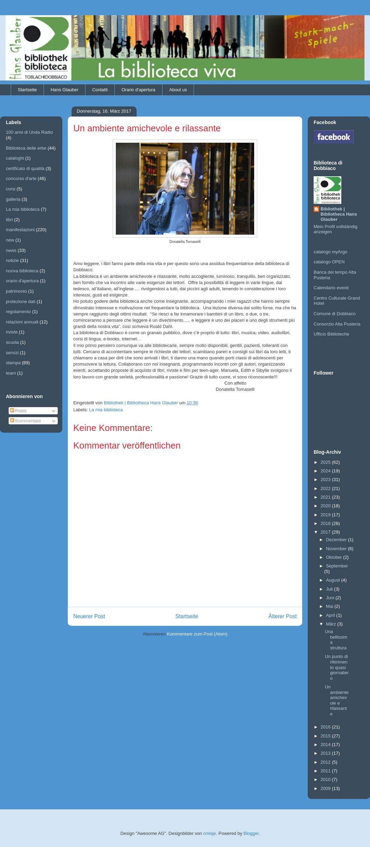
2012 (326, 762)
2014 (326, 744)
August (333, 580)
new (10, 240)
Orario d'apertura (138, 89)
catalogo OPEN (329, 261)
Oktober (334, 557)
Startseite (27, 89)
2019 (326, 514)
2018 (326, 523)
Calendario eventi (331, 287)
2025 (326, 462)
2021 (326, 497)
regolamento (18, 311)
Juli (330, 589)
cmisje (209, 833)
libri (9, 219)
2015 (326, 735)
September (337, 565)
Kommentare (25, 420)
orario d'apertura (22, 280)
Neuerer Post (89, 616)
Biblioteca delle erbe (26, 148)
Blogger (251, 833)
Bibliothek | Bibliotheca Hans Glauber (339, 214)
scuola (12, 342)
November (337, 548)
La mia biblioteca (106, 409)
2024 (326, 470)
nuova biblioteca (22, 270)
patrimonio (16, 291)
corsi (10, 188)
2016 (326, 727)
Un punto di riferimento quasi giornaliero (336, 667)
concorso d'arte (21, 178)
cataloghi (15, 158)
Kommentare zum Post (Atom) (197, 634)
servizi (12, 352)
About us (178, 89)
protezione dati (20, 301)
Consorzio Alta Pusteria (337, 324)
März (331, 624)
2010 (326, 779)
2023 (326, 479)
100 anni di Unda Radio (29, 132)
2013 (326, 753)
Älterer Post (283, 616)
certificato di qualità (25, 168)
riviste (12, 332)
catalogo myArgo (331, 251)
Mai (330, 606)
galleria (13, 199)
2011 (326, 770)
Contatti (100, 89)
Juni (330, 597)
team (11, 373)
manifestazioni (20, 229)
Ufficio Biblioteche (331, 334)
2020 (326, 505)
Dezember (337, 539)
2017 (326, 532)
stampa (13, 362)
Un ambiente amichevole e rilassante (336, 700)
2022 (326, 488)
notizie (12, 260)
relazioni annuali (22, 321)
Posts (18, 410)
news (11, 250)
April (331, 615)
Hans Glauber (64, 89)
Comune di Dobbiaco (334, 313)
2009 (326, 788)
